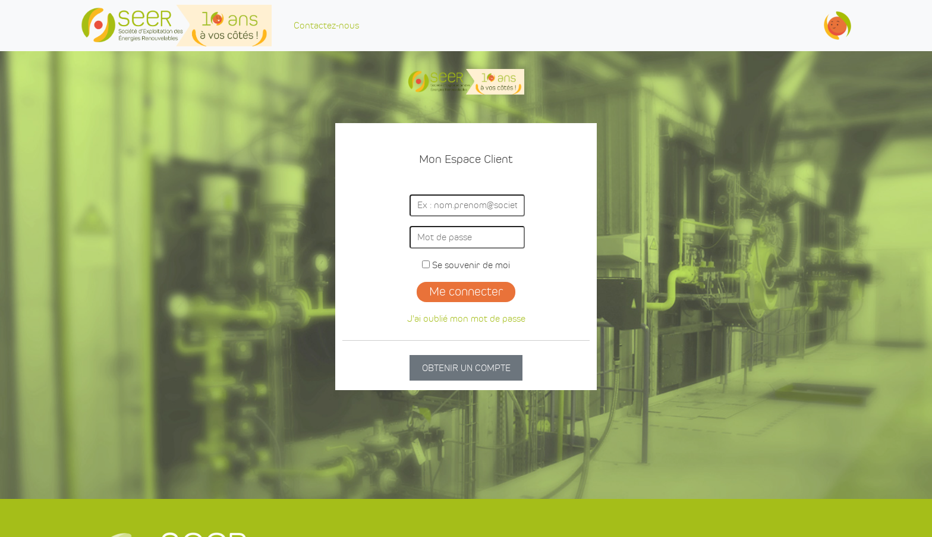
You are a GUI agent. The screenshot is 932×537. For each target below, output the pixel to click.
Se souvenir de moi (466, 265)
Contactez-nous (326, 25)
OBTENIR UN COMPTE (466, 368)
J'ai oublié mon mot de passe (466, 318)
